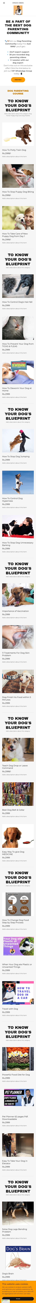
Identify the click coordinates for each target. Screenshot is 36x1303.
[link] (18, 10)
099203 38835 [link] (18, 3)
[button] (4, 3)
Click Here (18, 80)
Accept (18, 1298)
